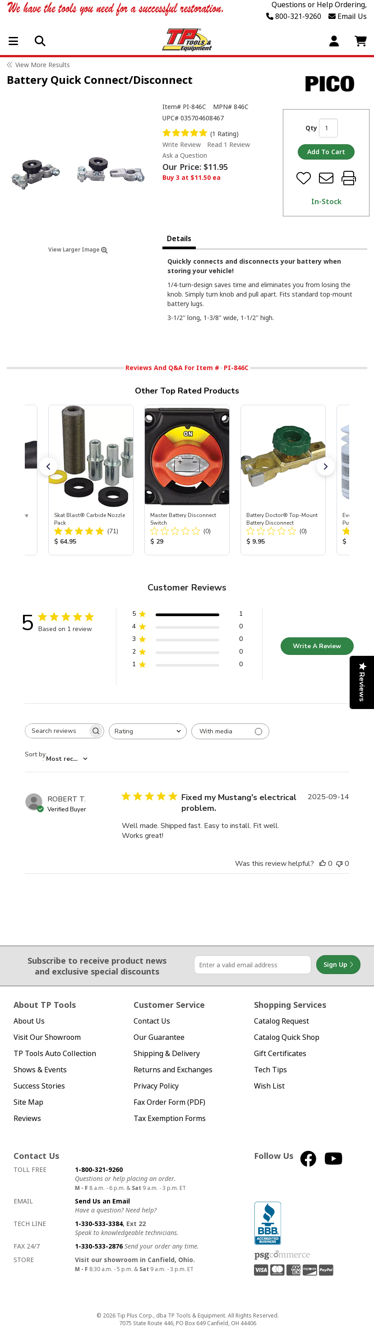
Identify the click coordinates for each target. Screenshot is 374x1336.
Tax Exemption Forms (170, 1118)
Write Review (181, 144)
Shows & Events (40, 1070)
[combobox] (148, 731)
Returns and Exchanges (173, 1070)
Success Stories (39, 1086)
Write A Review (317, 646)
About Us (29, 1021)
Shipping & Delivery (167, 1053)
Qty (311, 128)
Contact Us (152, 1021)
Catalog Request (281, 1021)
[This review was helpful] (322, 864)
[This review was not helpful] (339, 864)
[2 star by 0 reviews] (187, 653)
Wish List (269, 1086)
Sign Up (338, 964)
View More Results (42, 64)
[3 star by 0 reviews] (187, 640)
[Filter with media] (230, 731)
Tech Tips (270, 1070)
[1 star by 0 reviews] (187, 666)
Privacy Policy (156, 1086)
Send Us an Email (102, 1201)
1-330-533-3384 (99, 1223)
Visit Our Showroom (47, 1037)
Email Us (347, 16)
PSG (282, 1255)
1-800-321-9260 (99, 1169)
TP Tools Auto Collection (55, 1053)
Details (179, 238)
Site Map (28, 1102)
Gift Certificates (280, 1053)
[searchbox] (56, 731)
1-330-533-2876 (99, 1246)
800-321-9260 (293, 16)
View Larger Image (78, 249)
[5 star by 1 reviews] (187, 615)
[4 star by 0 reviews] (187, 628)
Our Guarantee (159, 1037)
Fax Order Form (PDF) (169, 1102)
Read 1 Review (228, 144)
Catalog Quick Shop (286, 1037)
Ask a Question (184, 155)
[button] (48, 467)
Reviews (27, 1118)
